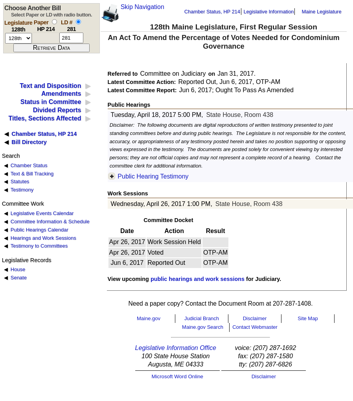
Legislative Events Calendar (42, 213)
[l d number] (71, 38)
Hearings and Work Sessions (43, 238)
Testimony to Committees (39, 246)
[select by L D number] (78, 21)
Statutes (20, 181)
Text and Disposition (50, 85)
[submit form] (51, 48)
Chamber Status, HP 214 (212, 12)
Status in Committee (50, 101)
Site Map (308, 318)
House (18, 269)
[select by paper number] (54, 21)
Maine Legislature (321, 12)
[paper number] (45, 38)
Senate (19, 278)
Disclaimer (255, 318)
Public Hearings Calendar (39, 230)
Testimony (22, 190)
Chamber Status (29, 165)
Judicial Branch (201, 318)
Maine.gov (148, 318)
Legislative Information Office (175, 347)
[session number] (18, 38)
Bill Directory (29, 142)
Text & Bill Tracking (32, 174)
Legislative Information (268, 12)
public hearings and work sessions (198, 279)
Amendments (61, 93)
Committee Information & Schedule (50, 221)
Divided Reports (57, 110)
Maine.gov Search (202, 327)
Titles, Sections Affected (44, 118)
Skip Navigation (142, 7)
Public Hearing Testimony (153, 176)
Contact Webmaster (255, 327)
